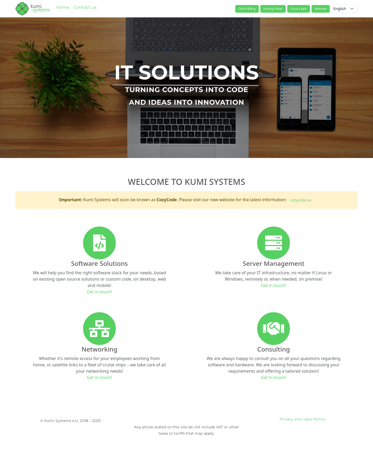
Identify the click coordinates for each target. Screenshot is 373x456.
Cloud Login (298, 9)
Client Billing (247, 9)
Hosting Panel (273, 9)
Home (62, 7)
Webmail (321, 9)
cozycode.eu (301, 200)
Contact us (85, 7)
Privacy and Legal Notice (303, 419)
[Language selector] (344, 8)
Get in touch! (99, 292)
